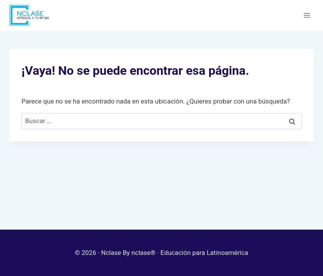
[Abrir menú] (307, 15)
